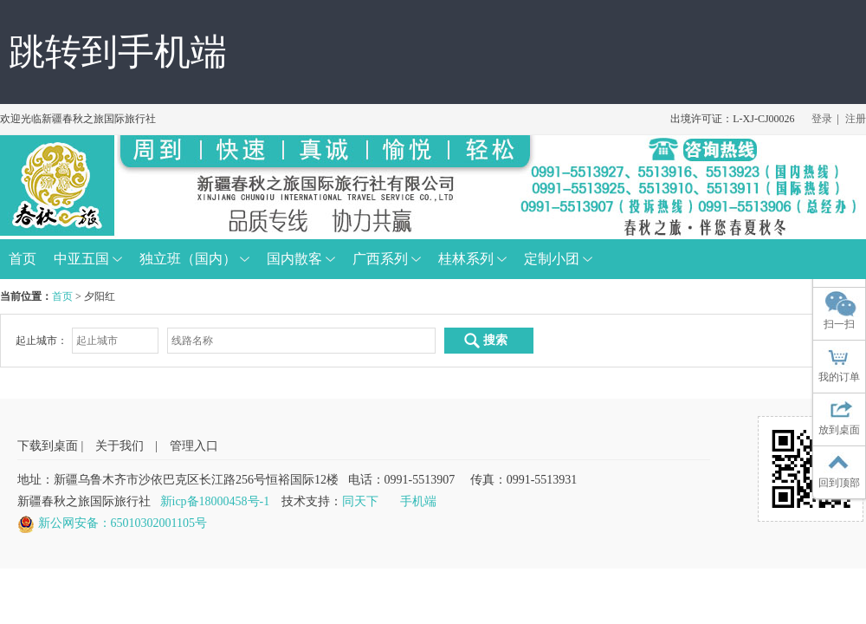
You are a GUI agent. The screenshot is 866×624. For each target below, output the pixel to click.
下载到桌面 (47, 445)
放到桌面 (839, 430)
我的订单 (839, 377)
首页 (62, 296)
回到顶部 (839, 483)
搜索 (485, 340)
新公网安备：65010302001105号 (122, 523)
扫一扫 (839, 324)
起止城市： (42, 341)
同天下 (360, 501)
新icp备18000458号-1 (215, 501)
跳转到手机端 (118, 52)
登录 (821, 119)
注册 (855, 119)
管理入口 (194, 445)
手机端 (418, 501)
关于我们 (119, 445)
